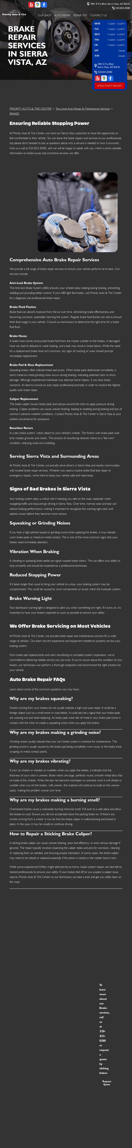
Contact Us (98, 15)
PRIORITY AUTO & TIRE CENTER (30, 108)
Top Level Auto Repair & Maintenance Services (83, 108)
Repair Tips (80, 15)
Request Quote (106, 1083)
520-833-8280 (123, 8)
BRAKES (14, 113)
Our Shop (44, 15)
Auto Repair (62, 15)
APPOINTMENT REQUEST (109, 85)
